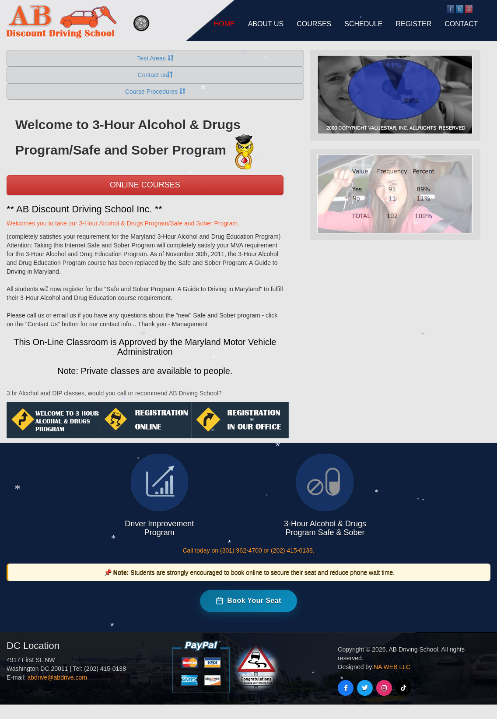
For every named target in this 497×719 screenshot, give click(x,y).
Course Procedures (155, 91)
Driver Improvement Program (159, 528)
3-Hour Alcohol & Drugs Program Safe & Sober (325, 528)
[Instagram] (384, 688)
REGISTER (413, 24)
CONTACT (461, 24)
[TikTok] (403, 688)
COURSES (314, 24)
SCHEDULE (363, 24)
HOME (224, 24)
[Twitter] (365, 688)
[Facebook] (346, 688)
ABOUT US (266, 24)
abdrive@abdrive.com (57, 677)
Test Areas (155, 58)
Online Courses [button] (145, 184)
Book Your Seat (248, 601)
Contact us (155, 74)
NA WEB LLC (392, 666)
